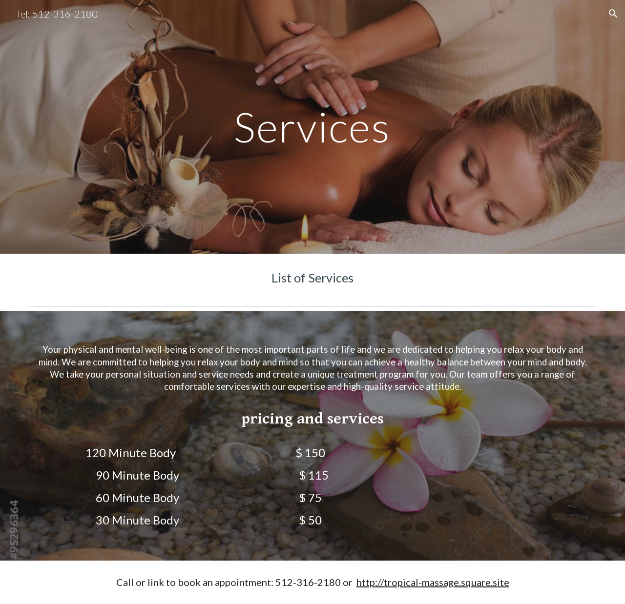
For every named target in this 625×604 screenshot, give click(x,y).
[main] (312, 126)
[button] (613, 13)
